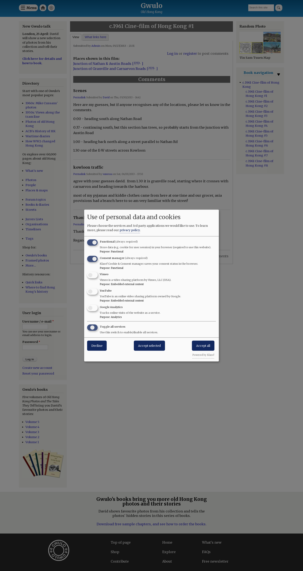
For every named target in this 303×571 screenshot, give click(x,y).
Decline (96, 345)
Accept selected (149, 345)
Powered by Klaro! (203, 354)
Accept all (203, 345)
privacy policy (130, 230)
